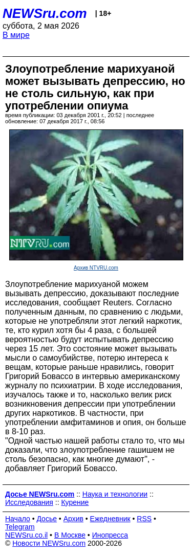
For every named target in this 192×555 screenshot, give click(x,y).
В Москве (70, 535)
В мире (16, 35)
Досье (46, 519)
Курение (75, 502)
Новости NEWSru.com (49, 543)
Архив (73, 519)
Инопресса (110, 535)
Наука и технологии (114, 494)
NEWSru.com (45, 13)
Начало (17, 519)
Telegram (20, 527)
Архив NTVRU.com (96, 268)
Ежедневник (110, 519)
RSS (144, 519)
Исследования (29, 502)
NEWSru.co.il (26, 535)
